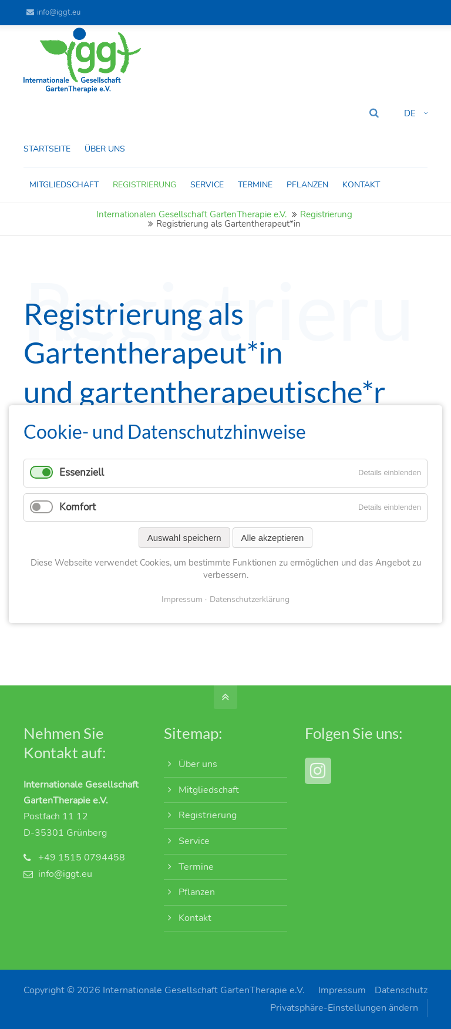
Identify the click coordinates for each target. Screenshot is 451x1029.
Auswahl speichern (184, 538)
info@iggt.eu (53, 12)
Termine (196, 866)
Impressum (342, 990)
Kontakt (195, 918)
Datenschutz (401, 990)
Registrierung (326, 214)
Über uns (198, 764)
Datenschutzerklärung (250, 599)
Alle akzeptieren (272, 538)
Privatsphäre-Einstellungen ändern (344, 1007)
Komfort (77, 507)
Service (194, 841)
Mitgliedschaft (209, 789)
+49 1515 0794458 (81, 857)
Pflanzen (197, 892)
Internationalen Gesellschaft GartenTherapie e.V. (191, 214)
